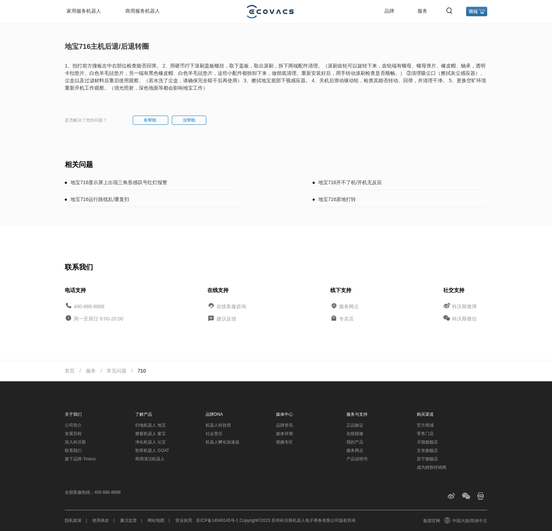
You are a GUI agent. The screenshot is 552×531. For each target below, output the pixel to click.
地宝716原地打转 (337, 199)
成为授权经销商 (431, 467)
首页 (70, 371)
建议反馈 (226, 319)
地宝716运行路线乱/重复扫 (99, 199)
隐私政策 (73, 520)
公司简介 (73, 425)
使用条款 (100, 520)
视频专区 (284, 442)
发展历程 (73, 433)
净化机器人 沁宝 (150, 442)
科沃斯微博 (464, 306)
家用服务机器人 (84, 11)
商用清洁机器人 (150, 458)
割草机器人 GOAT (152, 450)
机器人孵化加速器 (222, 442)
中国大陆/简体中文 (466, 520)
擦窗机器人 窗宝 (150, 433)
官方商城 (425, 425)
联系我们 (73, 450)
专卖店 (346, 319)
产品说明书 (357, 458)
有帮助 (150, 120)
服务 (422, 11)
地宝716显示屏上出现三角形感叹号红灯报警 (118, 182)
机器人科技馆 (218, 425)
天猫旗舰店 (427, 442)
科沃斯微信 (464, 319)
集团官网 (431, 520)
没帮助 (189, 120)
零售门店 (425, 433)
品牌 (389, 11)
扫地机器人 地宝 (150, 425)
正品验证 (354, 425)
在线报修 (354, 433)
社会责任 (214, 433)
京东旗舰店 (427, 450)
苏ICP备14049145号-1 (217, 520)
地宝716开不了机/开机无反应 (350, 182)
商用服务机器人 (142, 11)
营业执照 (183, 520)
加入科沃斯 (75, 442)
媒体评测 (284, 433)
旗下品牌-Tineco (80, 458)
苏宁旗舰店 (427, 458)
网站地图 (156, 520)
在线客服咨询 (231, 306)
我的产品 (354, 442)
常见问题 (116, 371)
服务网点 (349, 306)
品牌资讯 (284, 425)
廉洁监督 (128, 520)
